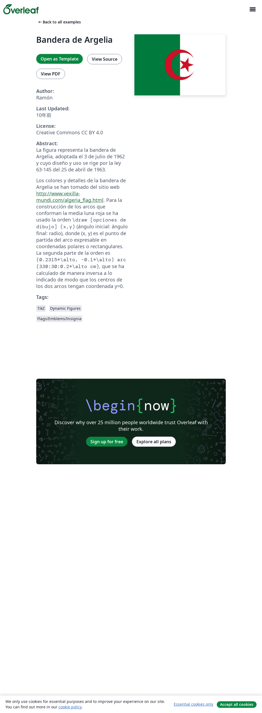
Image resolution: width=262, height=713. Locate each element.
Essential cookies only (193, 704)
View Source (104, 59)
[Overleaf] (21, 9)
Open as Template (59, 59)
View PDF (50, 74)
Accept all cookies (236, 704)
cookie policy (70, 706)
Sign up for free (106, 442)
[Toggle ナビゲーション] (252, 9)
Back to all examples (59, 22)
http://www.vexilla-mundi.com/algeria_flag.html (69, 196)
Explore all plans (153, 442)
